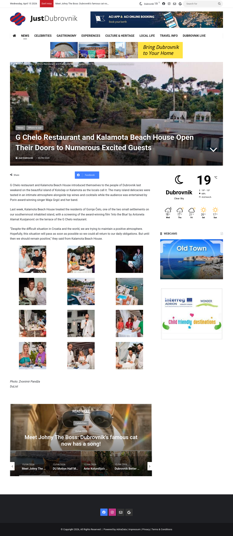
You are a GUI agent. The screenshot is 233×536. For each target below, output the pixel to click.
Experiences (91, 35)
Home (20, 64)
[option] (81, 439)
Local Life (147, 35)
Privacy (146, 529)
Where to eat (35, 127)
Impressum (134, 529)
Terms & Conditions (162, 529)
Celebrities (43, 35)
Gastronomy (66, 35)
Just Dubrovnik (25, 158)
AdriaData (121, 529)
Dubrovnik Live (194, 35)
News (25, 35)
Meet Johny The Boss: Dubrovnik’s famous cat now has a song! (88, 3)
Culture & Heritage (119, 35)
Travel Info (169, 35)
